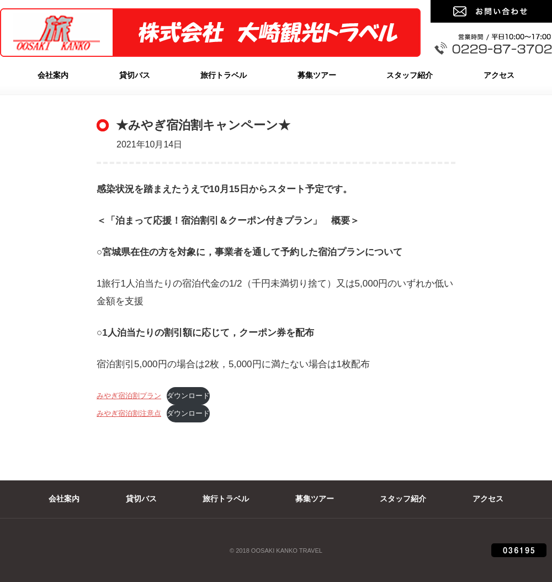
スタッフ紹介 (409, 75)
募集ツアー (317, 75)
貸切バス (134, 75)
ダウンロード (188, 395)
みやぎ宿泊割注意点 (129, 413)
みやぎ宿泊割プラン (129, 395)
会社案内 (53, 75)
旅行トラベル (223, 75)
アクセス (499, 75)
